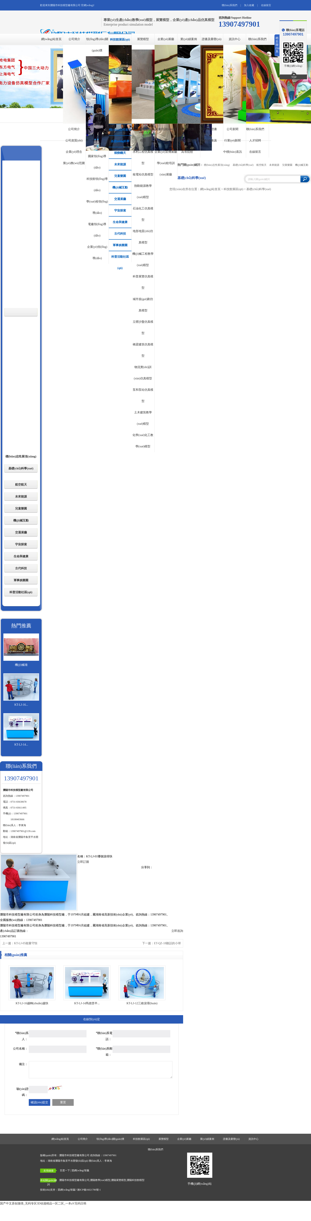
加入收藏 (249, 5)
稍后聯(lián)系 (278, 46)
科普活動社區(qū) (120, 258)
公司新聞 (232, 129)
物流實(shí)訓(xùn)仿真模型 (143, 373)
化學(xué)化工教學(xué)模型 (143, 441)
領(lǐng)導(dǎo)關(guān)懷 (97, 45)
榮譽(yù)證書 (208, 129)
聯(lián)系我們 (229, 5)
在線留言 (266, 5)
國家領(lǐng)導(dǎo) (97, 162)
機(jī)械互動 (120, 187)
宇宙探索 (120, 210)
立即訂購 (83, 861)
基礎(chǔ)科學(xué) (120, 143)
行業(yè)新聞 (232, 140)
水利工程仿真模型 (143, 157)
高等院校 (187, 151)
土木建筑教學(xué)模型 (143, 418)
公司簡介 (74, 39)
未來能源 (120, 164)
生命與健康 (120, 222)
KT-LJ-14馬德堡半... (87, 1003)
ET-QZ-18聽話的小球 (167, 943)
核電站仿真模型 (143, 174)
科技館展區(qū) (120, 39)
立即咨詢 (177, 930)
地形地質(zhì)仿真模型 (143, 237)
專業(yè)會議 (208, 140)
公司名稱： (20, 1048)
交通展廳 (120, 199)
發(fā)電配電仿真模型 (143, 135)
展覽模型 (143, 39)
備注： (23, 1064)
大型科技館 (187, 129)
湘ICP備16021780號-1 (89, 1189)
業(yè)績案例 (188, 39)
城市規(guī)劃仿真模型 (143, 305)
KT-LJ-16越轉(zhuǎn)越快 (32, 1003)
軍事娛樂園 (120, 245)
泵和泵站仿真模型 (143, 395)
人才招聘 (255, 140)
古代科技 (120, 233)
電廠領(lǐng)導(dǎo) (97, 230)
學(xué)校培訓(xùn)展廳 (166, 169)
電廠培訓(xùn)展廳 (165, 135)
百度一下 (65, 1170)
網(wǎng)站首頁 (51, 39)
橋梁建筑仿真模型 (143, 350)
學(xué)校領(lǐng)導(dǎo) (97, 207)
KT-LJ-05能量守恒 (25, 943)
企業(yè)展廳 (165, 39)
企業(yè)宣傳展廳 (166, 151)
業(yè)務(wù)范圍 (74, 163)
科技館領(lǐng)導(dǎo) (97, 184)
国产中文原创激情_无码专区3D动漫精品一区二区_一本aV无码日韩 (43, 1203)
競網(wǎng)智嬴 (80, 1170)
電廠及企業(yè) (187, 140)
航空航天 (120, 152)
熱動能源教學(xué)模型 (143, 191)
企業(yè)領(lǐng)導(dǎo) (97, 252)
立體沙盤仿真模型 (143, 327)
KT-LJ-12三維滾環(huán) (141, 1003)
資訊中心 (234, 39)
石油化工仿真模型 (143, 214)
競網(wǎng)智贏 (66, 1189)
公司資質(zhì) (74, 140)
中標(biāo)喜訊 (232, 151)
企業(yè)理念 (74, 151)
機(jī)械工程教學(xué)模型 (143, 259)
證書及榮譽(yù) (211, 39)
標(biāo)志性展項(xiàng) (120, 131)
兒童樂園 (120, 176)
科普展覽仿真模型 (143, 282)
